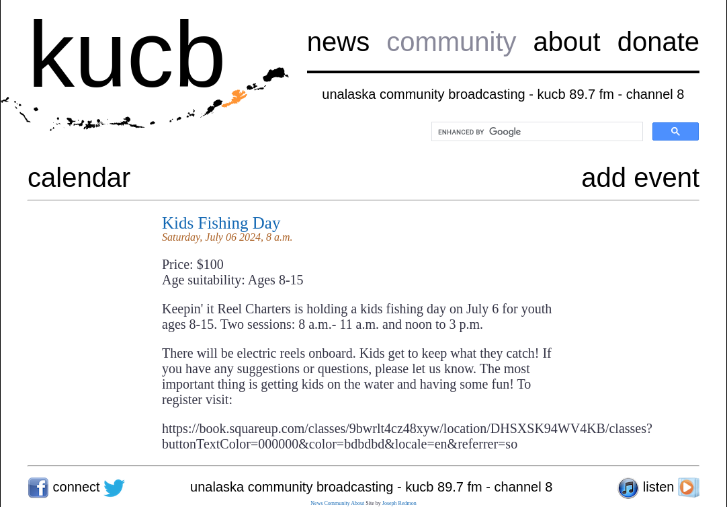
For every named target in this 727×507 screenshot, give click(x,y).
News (316, 503)
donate (658, 41)
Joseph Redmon (399, 503)
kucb (127, 54)
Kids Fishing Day (221, 223)
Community (337, 503)
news (338, 41)
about (567, 41)
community (451, 41)
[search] (536, 132)
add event (640, 177)
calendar (79, 177)
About (357, 503)
